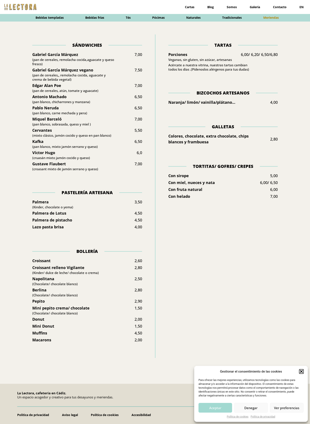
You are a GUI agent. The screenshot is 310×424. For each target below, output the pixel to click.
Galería (255, 7)
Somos (232, 7)
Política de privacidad (263, 416)
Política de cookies (238, 416)
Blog (210, 7)
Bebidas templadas (50, 17)
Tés (128, 17)
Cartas (189, 7)
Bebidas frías (94, 17)
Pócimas (158, 17)
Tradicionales (232, 17)
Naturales (193, 17)
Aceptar (215, 408)
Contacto (280, 7)
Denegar (250, 408)
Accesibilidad (141, 415)
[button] (301, 371)
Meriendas (271, 17)
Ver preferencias (286, 408)
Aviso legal (70, 415)
